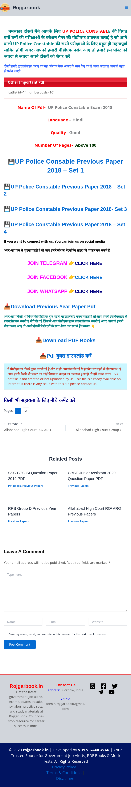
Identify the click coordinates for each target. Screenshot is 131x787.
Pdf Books (14, 492)
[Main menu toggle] (126, 7)
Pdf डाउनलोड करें (69, 362)
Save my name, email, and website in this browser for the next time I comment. (58, 640)
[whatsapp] (92, 686)
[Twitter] (115, 686)
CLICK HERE (89, 284)
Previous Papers (32, 492)
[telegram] (100, 692)
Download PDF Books (68, 347)
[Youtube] (111, 692)
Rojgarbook (25, 7)
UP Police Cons (46, 161)
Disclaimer (65, 778)
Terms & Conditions (64, 772)
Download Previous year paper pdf (57, 313)
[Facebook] (103, 686)
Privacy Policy (64, 767)
